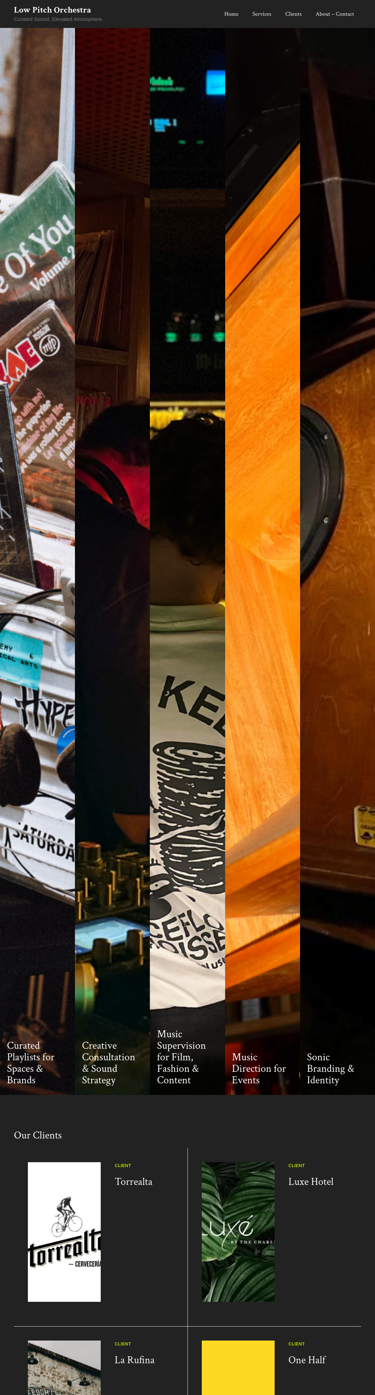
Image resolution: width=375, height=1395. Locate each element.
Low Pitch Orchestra (52, 10)
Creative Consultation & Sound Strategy (108, 1112)
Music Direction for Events (259, 1118)
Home (231, 14)
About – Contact (335, 14)
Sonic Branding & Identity (330, 1118)
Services (261, 14)
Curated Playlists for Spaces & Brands (30, 1112)
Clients (293, 14)
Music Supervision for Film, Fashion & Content (181, 1106)
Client (123, 1214)
